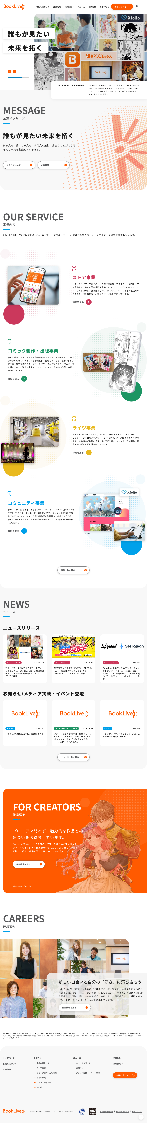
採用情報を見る (75, 1007)
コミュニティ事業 (44, 1082)
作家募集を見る (29, 864)
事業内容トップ (43, 1063)
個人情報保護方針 (106, 1112)
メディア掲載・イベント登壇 (88, 1072)
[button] (9, 71)
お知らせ (79, 1068)
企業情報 (57, 6)
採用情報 (103, 6)
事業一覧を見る (74, 570)
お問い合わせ (122, 6)
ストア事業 (41, 1068)
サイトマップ (137, 1112)
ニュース (81, 6)
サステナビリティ (122, 1112)
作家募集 (92, 6)
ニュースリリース (83, 1063)
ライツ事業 (41, 1077)
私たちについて (43, 6)
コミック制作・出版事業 (47, 1072)
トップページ (9, 1057)
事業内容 (37, 1057)
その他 (39, 1087)
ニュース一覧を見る (74, 757)
